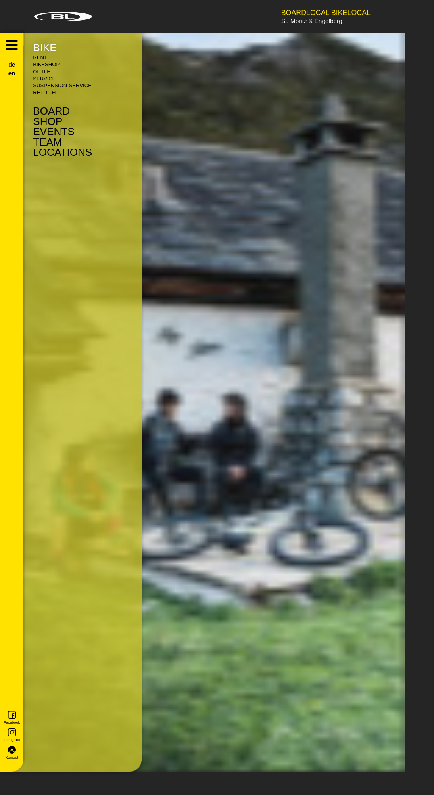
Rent (40, 57)
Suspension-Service (62, 85)
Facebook (12, 717)
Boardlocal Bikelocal (326, 13)
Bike (45, 48)
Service (44, 79)
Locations (62, 152)
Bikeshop (46, 64)
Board (51, 111)
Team (47, 142)
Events (54, 132)
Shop (47, 121)
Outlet (43, 72)
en (11, 73)
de (11, 64)
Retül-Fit (46, 93)
